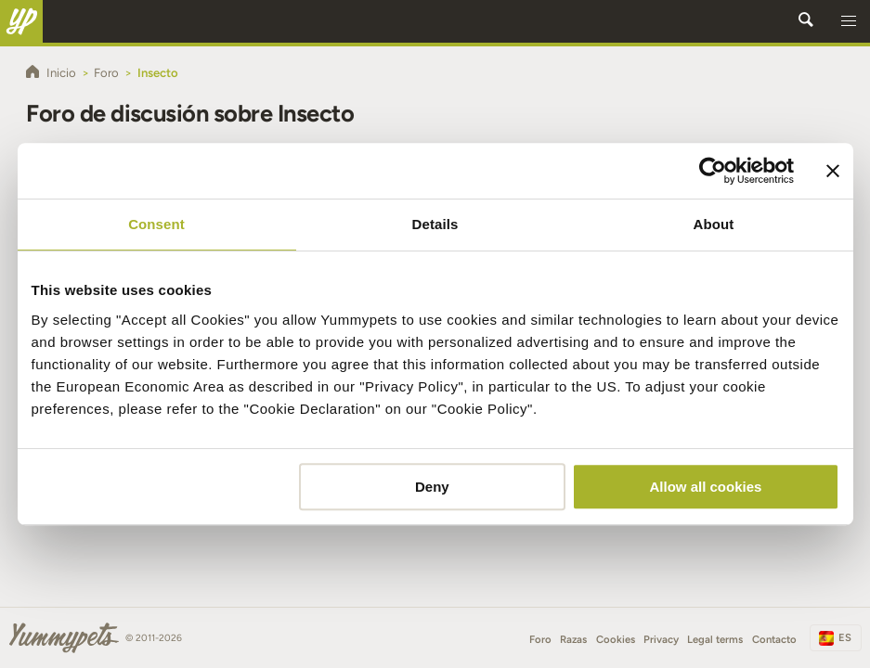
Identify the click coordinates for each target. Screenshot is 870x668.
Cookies (615, 639)
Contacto (774, 639)
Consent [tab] (156, 224)
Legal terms (715, 639)
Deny (432, 487)
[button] (848, 21)
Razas (573, 639)
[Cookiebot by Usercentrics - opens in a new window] (712, 171)
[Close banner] (832, 170)
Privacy (661, 639)
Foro (540, 639)
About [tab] (714, 224)
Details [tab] (435, 224)
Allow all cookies (706, 487)
